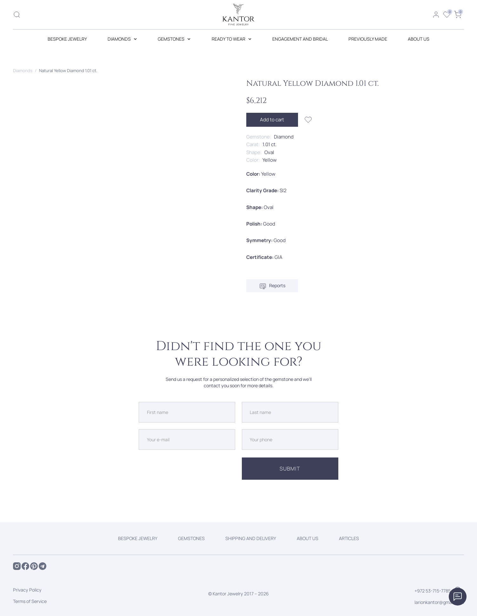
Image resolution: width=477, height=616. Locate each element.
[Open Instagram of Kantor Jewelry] (17, 566)
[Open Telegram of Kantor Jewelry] (42, 566)
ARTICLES (349, 538)
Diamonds (22, 70)
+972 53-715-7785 (432, 591)
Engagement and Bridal (300, 39)
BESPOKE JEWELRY (67, 39)
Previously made (367, 39)
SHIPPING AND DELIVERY (250, 538)
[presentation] (187, 468)
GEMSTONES (191, 538)
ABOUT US (418, 39)
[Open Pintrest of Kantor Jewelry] (34, 566)
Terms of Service (30, 601)
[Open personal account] (436, 14)
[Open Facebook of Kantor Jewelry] (25, 566)
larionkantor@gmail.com (439, 602)
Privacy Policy (27, 590)
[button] (122, 39)
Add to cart (272, 119)
